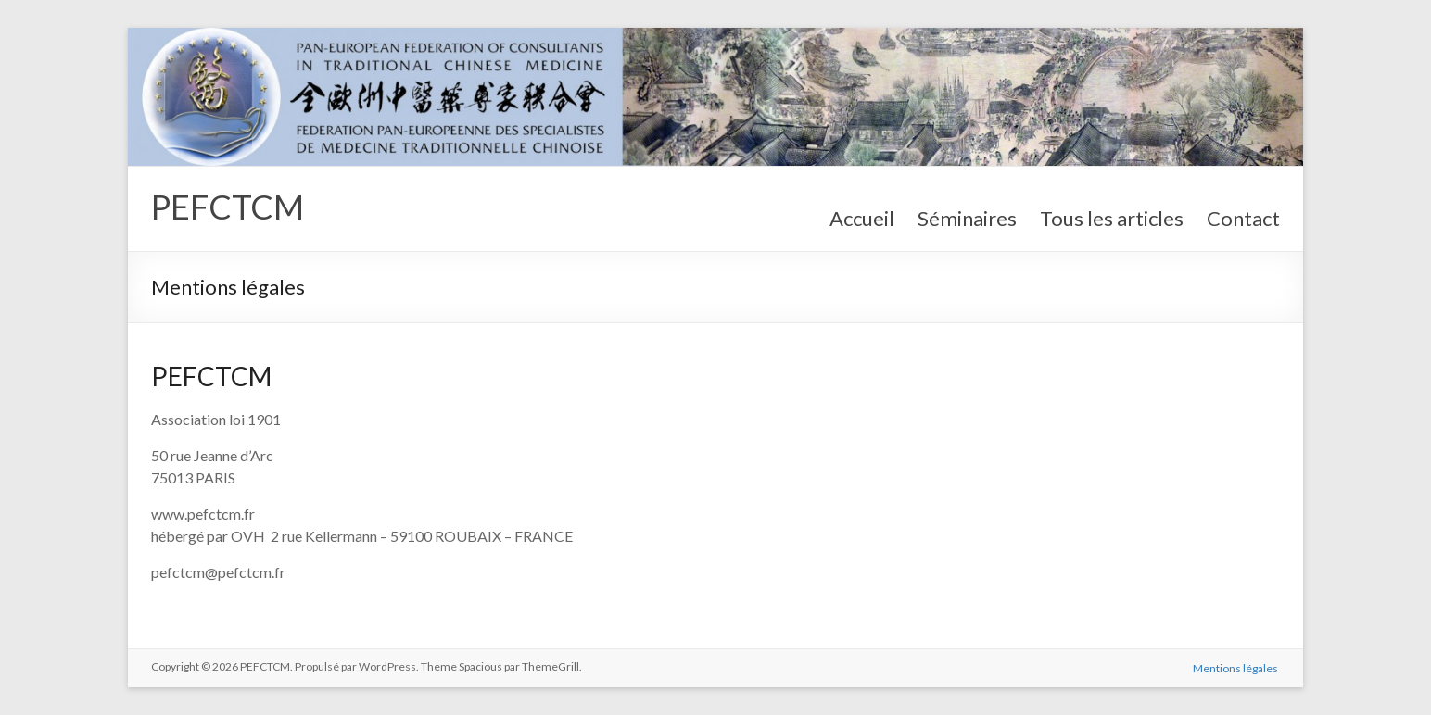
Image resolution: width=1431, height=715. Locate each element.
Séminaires (967, 218)
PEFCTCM (227, 206)
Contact (1243, 218)
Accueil (861, 218)
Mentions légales (1237, 666)
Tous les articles (1112, 218)
